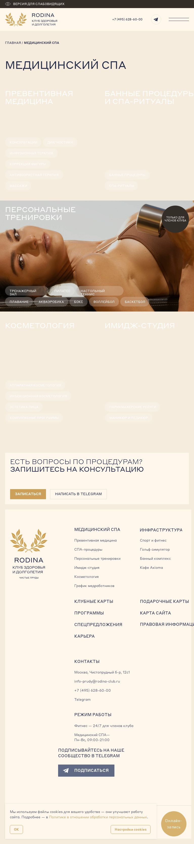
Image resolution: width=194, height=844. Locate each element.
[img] (48, 140)
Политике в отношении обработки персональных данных (98, 817)
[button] (28, 494)
